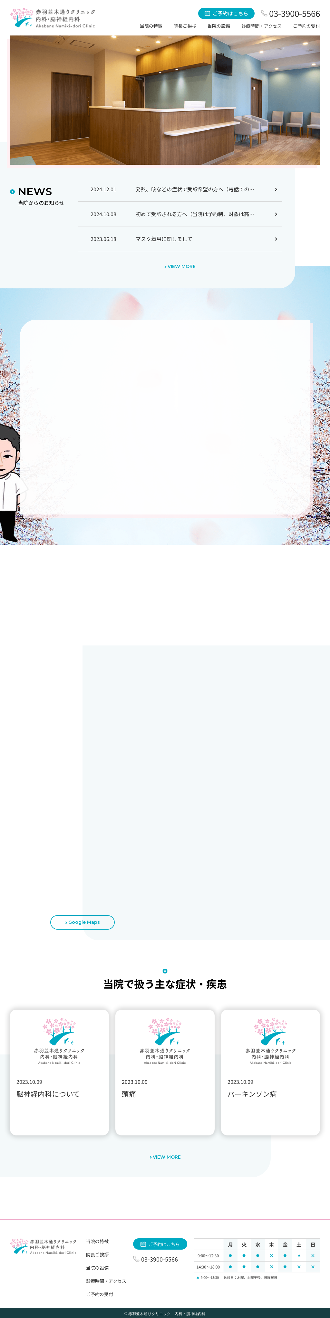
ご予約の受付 (306, 26)
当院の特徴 (151, 26)
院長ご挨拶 (185, 26)
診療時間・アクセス (261, 26)
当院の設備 (219, 26)
